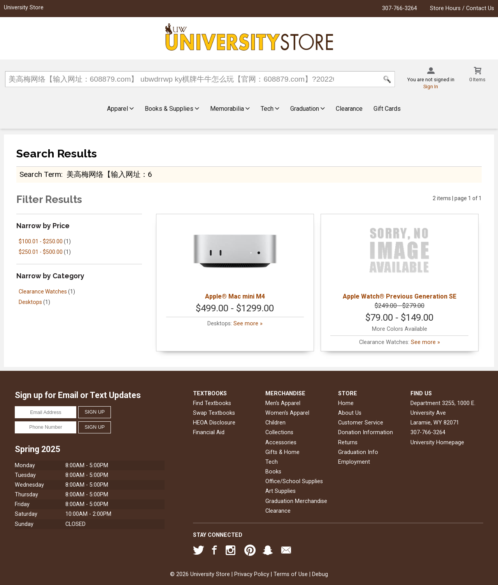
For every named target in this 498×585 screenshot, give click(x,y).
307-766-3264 (399, 8)
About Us (349, 413)
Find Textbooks (212, 403)
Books (273, 471)
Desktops (30, 302)
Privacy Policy (251, 574)
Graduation (307, 108)
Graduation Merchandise (296, 501)
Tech (270, 108)
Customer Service (360, 422)
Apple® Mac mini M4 (235, 259)
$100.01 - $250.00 (41, 241)
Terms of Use (291, 574)
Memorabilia (230, 108)
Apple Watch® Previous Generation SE (399, 259)
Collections (279, 432)
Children (275, 422)
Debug (320, 574)
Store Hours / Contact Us (462, 8)
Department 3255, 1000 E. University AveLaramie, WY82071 (442, 413)
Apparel (120, 108)
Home (346, 403)
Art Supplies (280, 491)
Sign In (430, 86)
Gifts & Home (282, 452)
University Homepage (437, 442)
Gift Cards (387, 108)
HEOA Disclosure (214, 422)
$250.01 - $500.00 (41, 252)
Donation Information (365, 432)
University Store (24, 7)
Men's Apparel (282, 403)
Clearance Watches (43, 291)
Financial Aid (208, 432)
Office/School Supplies (294, 481)
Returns (348, 442)
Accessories (280, 442)
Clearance (349, 108)
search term (40, 174)
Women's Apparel (287, 413)
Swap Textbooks (214, 413)
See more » (248, 323)
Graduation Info (358, 452)
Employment (354, 462)
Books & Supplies (172, 108)
